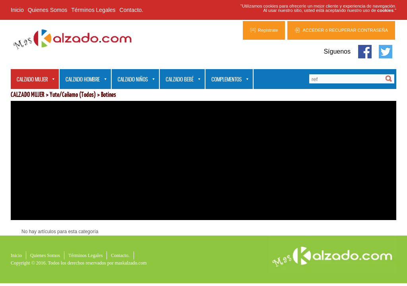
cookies (385, 10)
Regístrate (268, 30)
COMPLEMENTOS (227, 79)
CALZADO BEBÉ (180, 79)
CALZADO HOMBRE (83, 79)
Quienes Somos (48, 10)
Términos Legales (93, 10)
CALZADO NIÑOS (133, 79)
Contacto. (131, 10)
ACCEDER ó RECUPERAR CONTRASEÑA (345, 30)
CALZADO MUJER (33, 79)
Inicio (17, 10)
